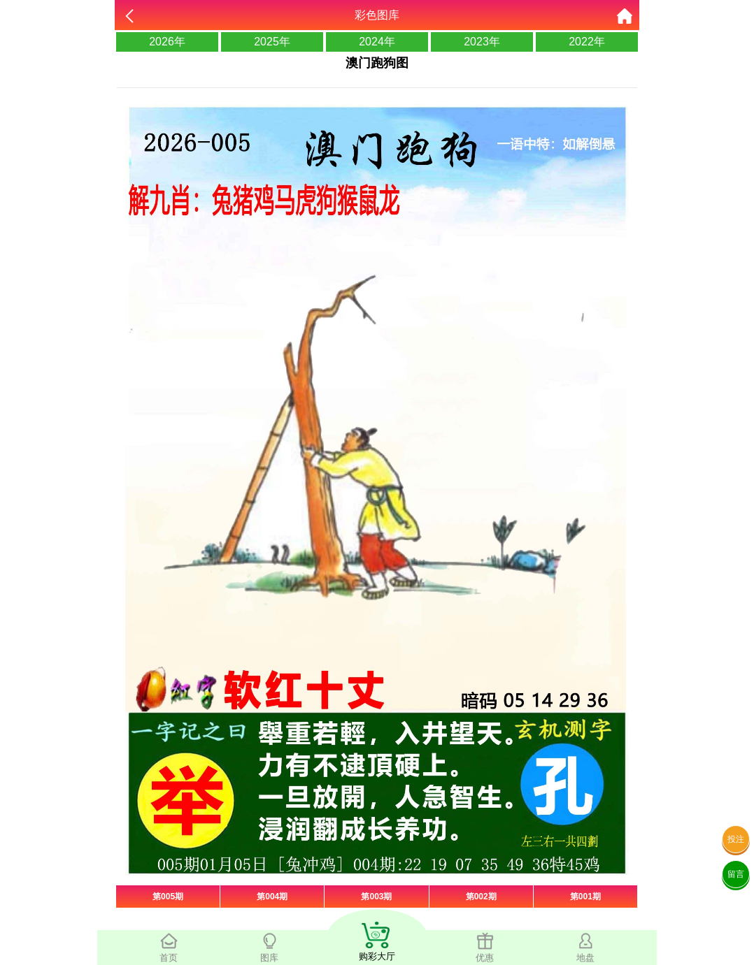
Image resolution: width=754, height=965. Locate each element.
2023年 (482, 42)
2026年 (167, 42)
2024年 (377, 42)
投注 (735, 839)
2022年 (587, 42)
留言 (735, 874)
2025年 (272, 42)
